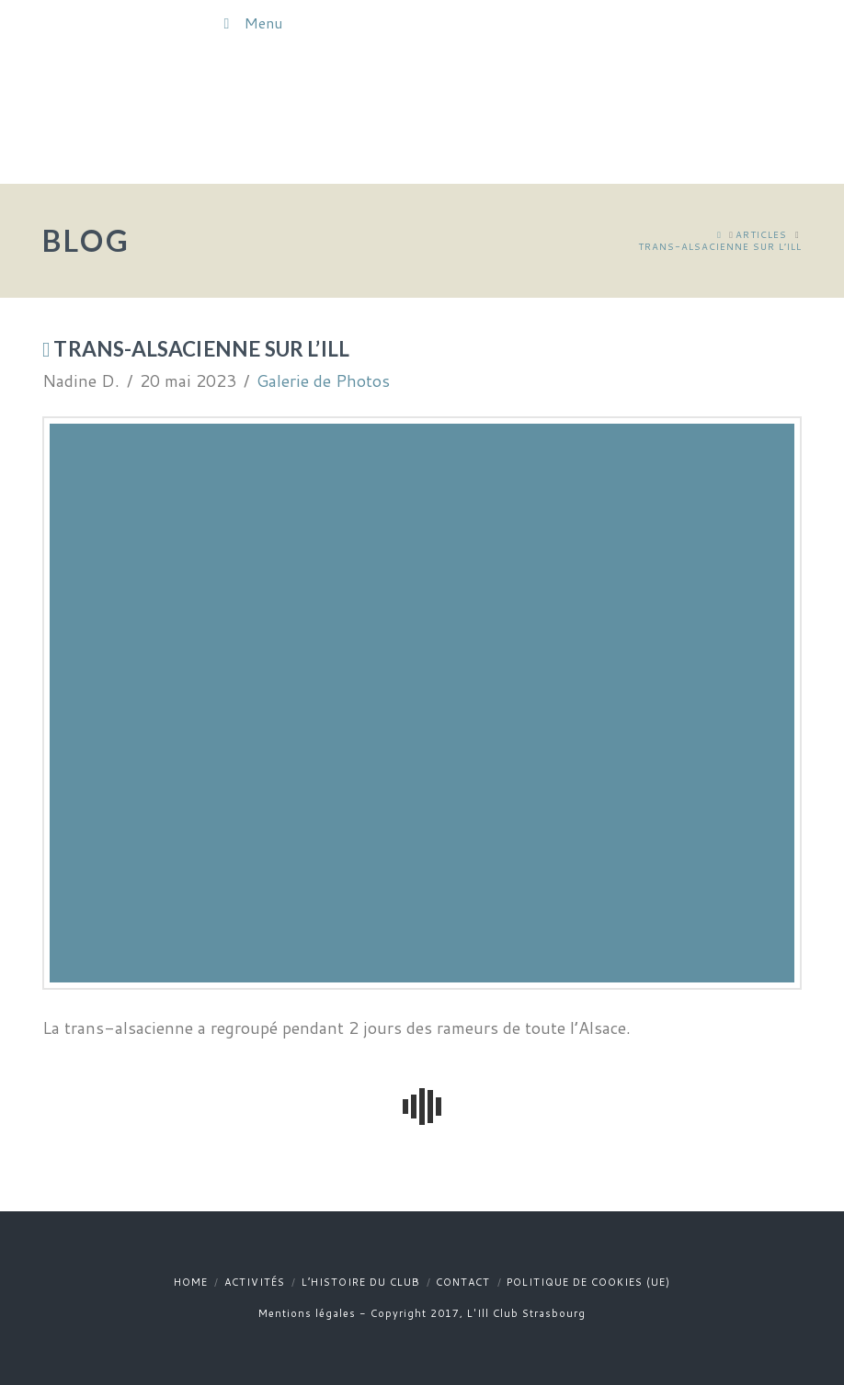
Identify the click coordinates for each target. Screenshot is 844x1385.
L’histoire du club (361, 1282)
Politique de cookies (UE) (588, 1282)
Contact (463, 1282)
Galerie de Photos (323, 380)
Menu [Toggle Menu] (249, 22)
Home (191, 1282)
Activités (254, 1282)
